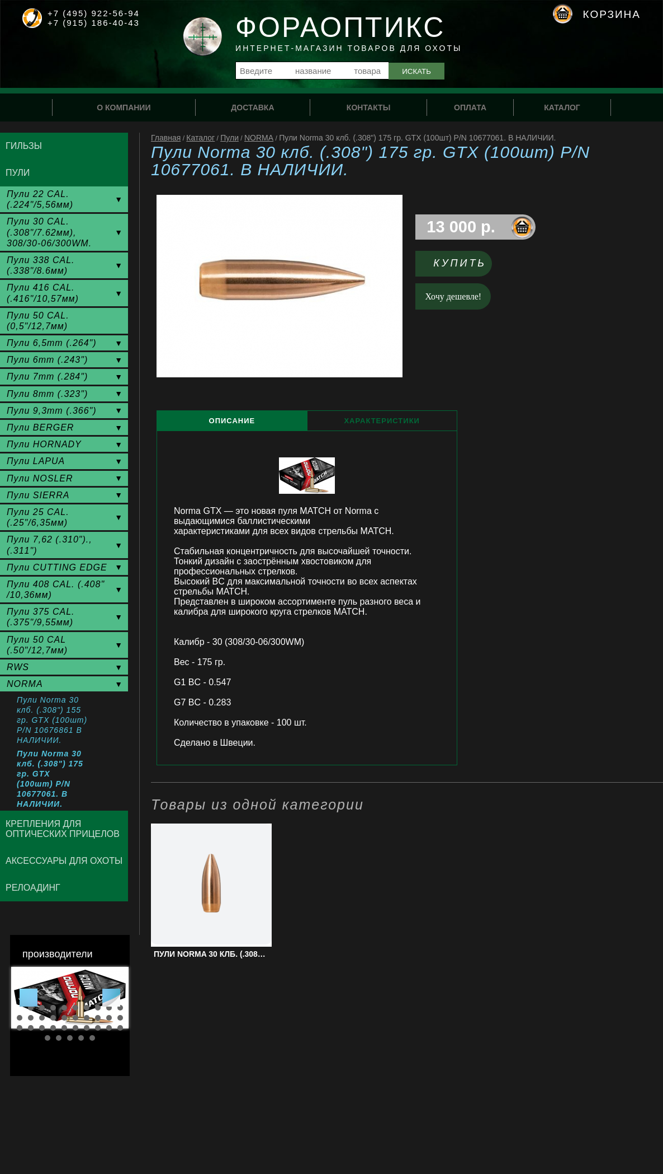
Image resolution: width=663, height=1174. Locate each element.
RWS (18, 667)
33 (70, 1038)
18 (98, 1018)
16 (75, 1018)
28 (98, 1028)
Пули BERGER (40, 427)
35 (92, 1038)
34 (81, 1038)
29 (109, 1028)
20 (120, 1018)
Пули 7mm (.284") (47, 376)
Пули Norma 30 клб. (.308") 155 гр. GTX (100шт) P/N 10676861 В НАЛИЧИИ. (52, 720)
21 (19, 1028)
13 (42, 1018)
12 (31, 1018)
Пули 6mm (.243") (47, 359)
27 (86, 1028)
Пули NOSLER (40, 478)
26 (75, 1028)
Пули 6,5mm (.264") (52, 343)
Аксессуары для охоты (64, 861)
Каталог (200, 137)
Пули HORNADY (44, 444)
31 (47, 1038)
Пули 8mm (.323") (47, 394)
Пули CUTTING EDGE (57, 567)
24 (53, 1028)
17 (86, 1018)
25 (64, 1028)
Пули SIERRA (38, 495)
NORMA (258, 137)
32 (58, 1038)
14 (53, 1018)
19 (109, 1018)
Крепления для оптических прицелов (63, 829)
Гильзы (24, 146)
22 (31, 1028)
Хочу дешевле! (453, 296)
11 (19, 1018)
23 (42, 1028)
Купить (459, 263)
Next (111, 998)
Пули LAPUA (36, 461)
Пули (229, 137)
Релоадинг (33, 887)
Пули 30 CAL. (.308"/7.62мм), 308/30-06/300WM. (49, 232)
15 (64, 1018)
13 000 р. (461, 227)
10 (120, 1008)
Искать (416, 71)
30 (120, 1028)
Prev (28, 998)
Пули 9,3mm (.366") (52, 410)
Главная (166, 137)
